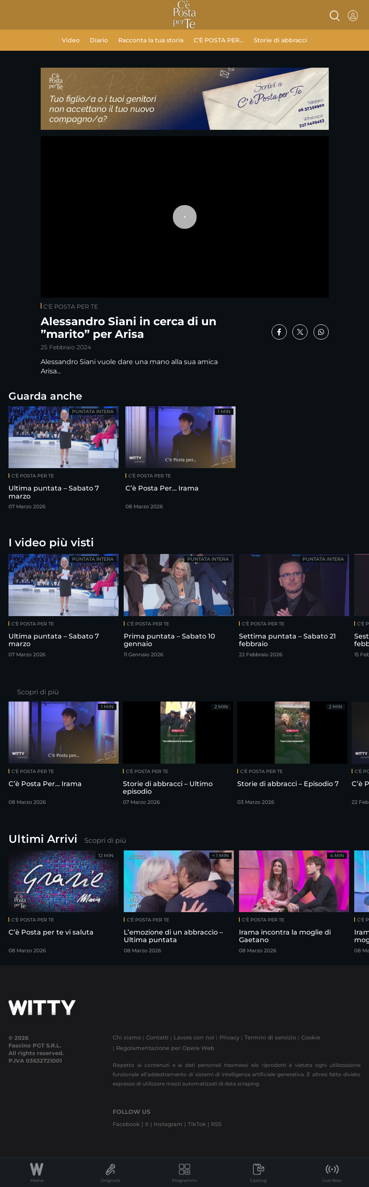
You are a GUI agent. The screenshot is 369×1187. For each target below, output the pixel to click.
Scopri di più (38, 692)
